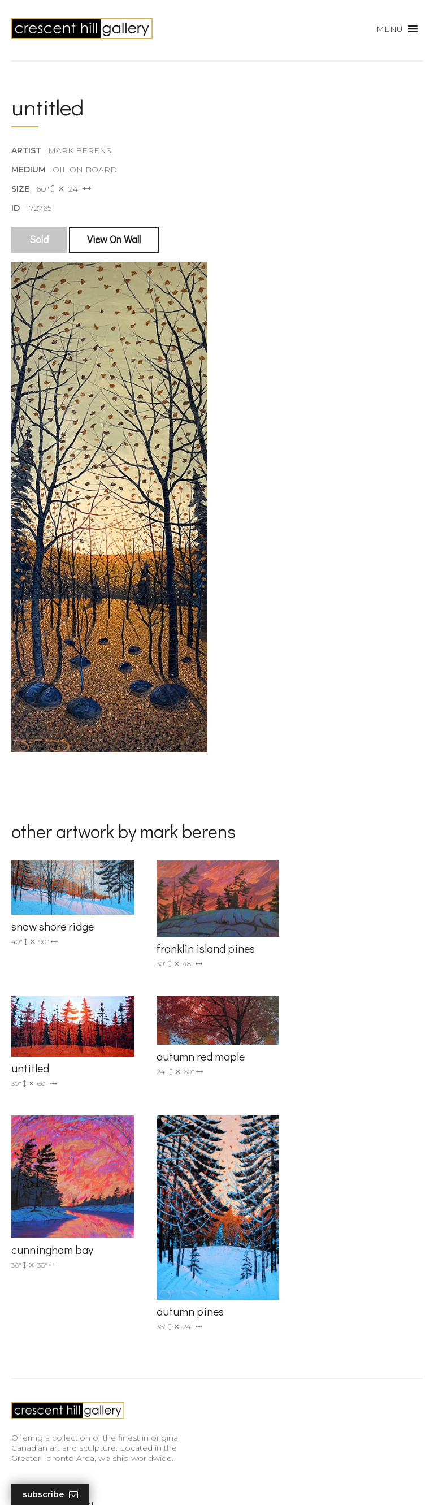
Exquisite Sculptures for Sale (66, 1342)
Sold (39, 239)
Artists (23, 1309)
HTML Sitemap (41, 1449)
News (22, 1417)
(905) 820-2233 (257, 1140)
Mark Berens (79, 150)
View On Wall (114, 239)
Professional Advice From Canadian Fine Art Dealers (97, 1379)
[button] (389, 29)
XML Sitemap (38, 1433)
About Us (30, 1400)
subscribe (263, 1349)
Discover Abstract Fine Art (62, 1358)
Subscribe (50, 1494)
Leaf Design (279, 1482)
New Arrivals (35, 1325)
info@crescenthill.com (272, 1156)
